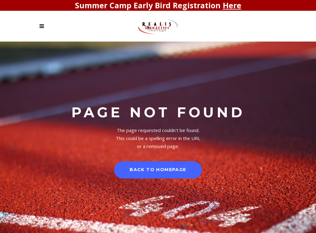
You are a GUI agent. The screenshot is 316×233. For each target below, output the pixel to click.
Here (232, 5)
